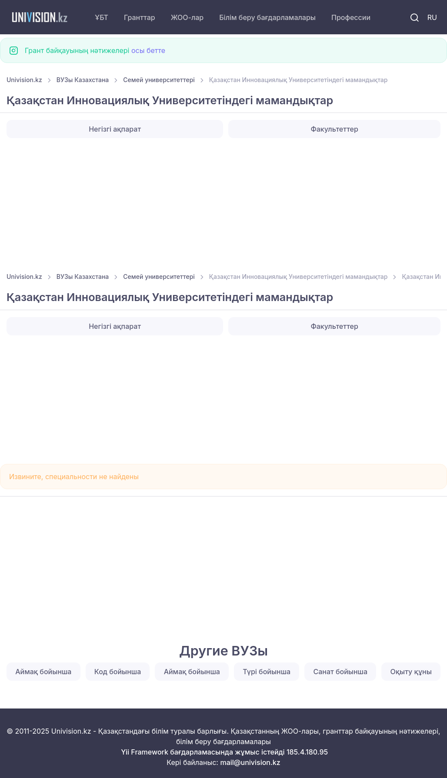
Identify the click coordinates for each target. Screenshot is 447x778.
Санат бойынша (341, 671)
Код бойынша (117, 671)
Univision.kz (24, 79)
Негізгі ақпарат (115, 129)
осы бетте (148, 50)
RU (432, 17)
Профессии (350, 17)
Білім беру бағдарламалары (267, 17)
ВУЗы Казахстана (83, 79)
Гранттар (139, 17)
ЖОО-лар (187, 17)
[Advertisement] (223, 202)
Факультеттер (334, 129)
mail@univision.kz (250, 762)
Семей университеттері (159, 79)
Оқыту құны (410, 671)
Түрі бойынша (266, 671)
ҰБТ (101, 17)
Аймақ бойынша (43, 671)
